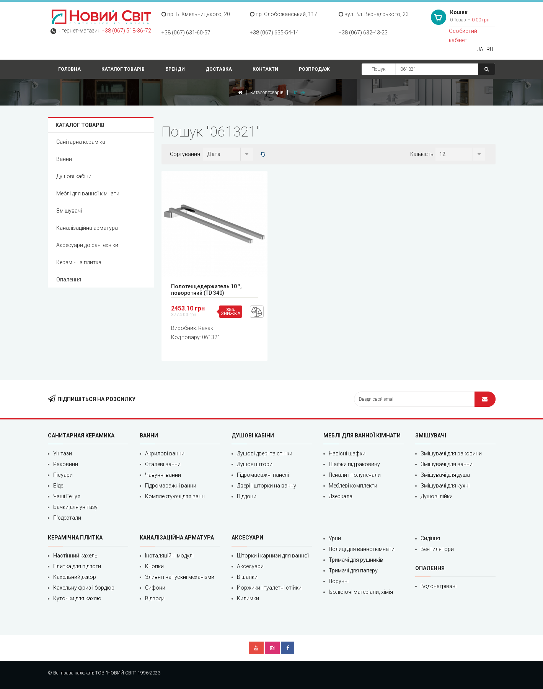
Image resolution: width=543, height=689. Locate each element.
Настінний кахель (75, 555)
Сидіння (430, 538)
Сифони (155, 588)
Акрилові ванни (164, 453)
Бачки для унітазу (75, 507)
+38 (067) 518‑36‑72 (126, 31)
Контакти (265, 69)
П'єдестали (67, 518)
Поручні (339, 581)
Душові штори (254, 464)
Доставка (218, 69)
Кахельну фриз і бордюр (83, 588)
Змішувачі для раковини (451, 453)
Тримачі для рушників (356, 560)
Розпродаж (314, 69)
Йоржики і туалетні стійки (269, 588)
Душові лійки (437, 496)
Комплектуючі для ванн (175, 496)
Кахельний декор (74, 577)
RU (489, 49)
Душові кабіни (73, 176)
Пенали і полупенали (355, 475)
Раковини (65, 464)
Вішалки (247, 577)
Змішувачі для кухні (445, 486)
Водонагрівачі (439, 586)
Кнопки (154, 566)
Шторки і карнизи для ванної (273, 555)
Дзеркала (340, 496)
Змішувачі (69, 211)
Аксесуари (250, 566)
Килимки (248, 598)
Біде (58, 486)
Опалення (68, 279)
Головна (69, 69)
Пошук (378, 69)
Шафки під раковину (354, 464)
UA (479, 49)
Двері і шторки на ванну (266, 486)
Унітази (62, 453)
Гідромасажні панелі (263, 475)
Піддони (246, 496)
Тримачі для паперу (353, 570)
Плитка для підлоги (77, 566)
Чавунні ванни (163, 475)
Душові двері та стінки (264, 453)
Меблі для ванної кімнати (87, 193)
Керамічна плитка (78, 262)
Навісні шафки (347, 453)
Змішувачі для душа (445, 475)
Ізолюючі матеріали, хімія (361, 592)
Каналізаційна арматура (87, 228)
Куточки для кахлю (77, 598)
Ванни (64, 159)
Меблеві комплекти (353, 486)
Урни (335, 538)
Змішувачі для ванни (447, 464)
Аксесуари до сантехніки (87, 245)
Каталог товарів (123, 69)
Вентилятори (437, 549)
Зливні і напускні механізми (179, 577)
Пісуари (63, 475)
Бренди (175, 69)
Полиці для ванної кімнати (362, 549)
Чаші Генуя (66, 496)
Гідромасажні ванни (170, 486)
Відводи (155, 598)
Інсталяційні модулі (169, 555)
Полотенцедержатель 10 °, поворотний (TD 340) (206, 289)
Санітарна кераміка (80, 142)
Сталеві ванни (163, 464)
